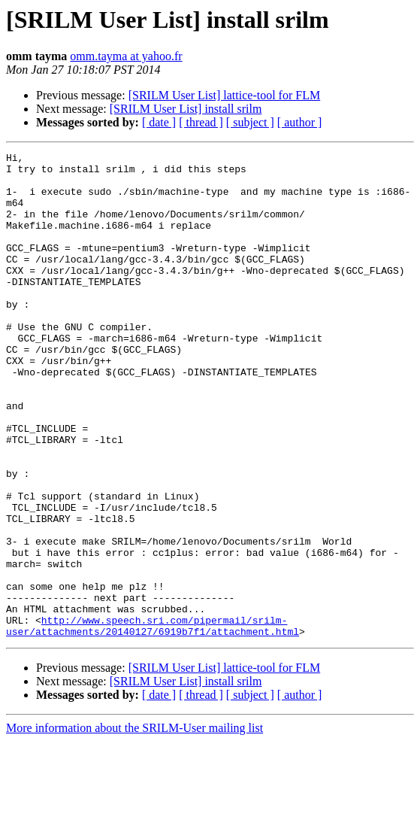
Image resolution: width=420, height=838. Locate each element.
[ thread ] (201, 122)
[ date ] (159, 122)
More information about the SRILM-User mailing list (134, 824)
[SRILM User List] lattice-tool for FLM (224, 95)
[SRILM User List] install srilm (186, 108)
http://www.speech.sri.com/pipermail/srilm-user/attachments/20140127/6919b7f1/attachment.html (152, 721)
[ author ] (299, 122)
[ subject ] (250, 122)
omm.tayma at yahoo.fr (126, 56)
